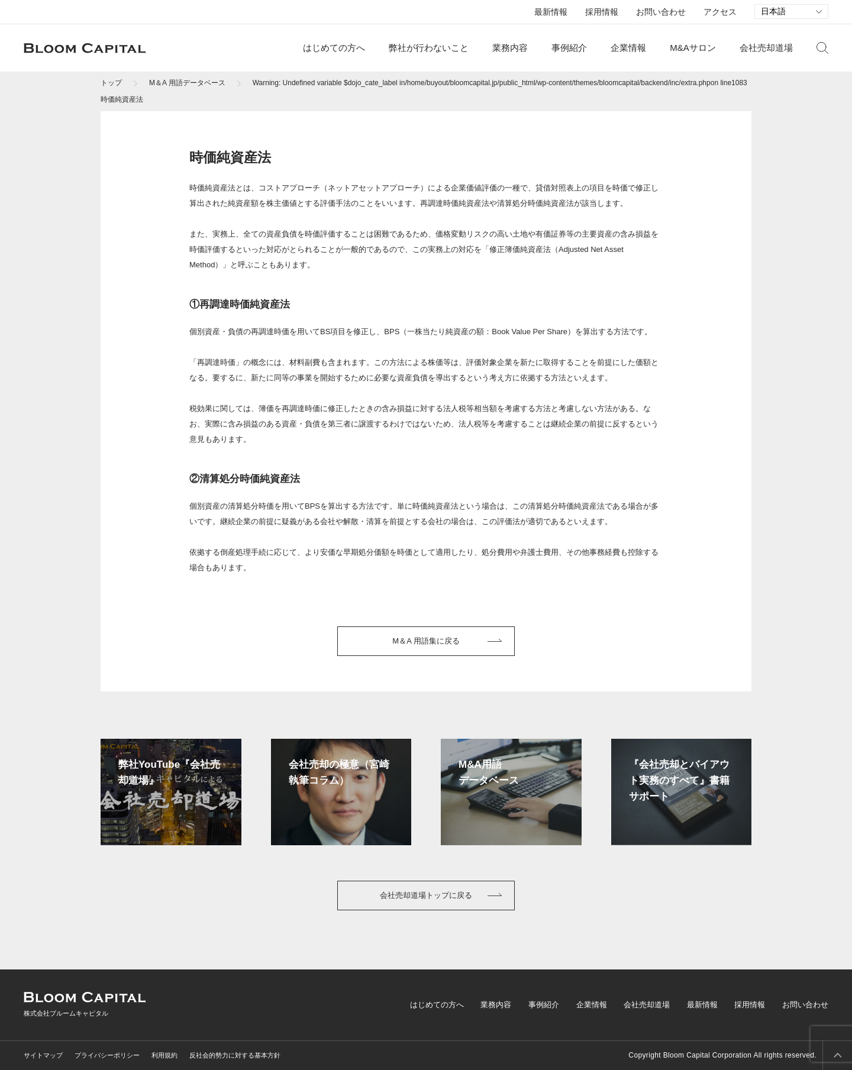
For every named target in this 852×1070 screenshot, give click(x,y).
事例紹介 (569, 48)
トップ (111, 83)
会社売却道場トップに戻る (426, 895)
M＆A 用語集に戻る (425, 640)
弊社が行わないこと (429, 48)
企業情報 (628, 48)
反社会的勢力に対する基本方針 (234, 1055)
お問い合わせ (661, 12)
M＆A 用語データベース (187, 83)
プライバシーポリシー (107, 1055)
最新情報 (550, 12)
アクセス (720, 12)
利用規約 (164, 1055)
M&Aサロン (693, 48)
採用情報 (601, 12)
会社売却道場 (766, 48)
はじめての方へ (334, 48)
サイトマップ (43, 1055)
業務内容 (510, 48)
